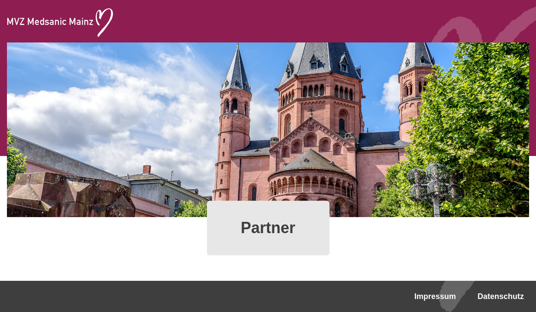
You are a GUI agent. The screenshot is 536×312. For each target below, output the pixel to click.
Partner (268, 228)
